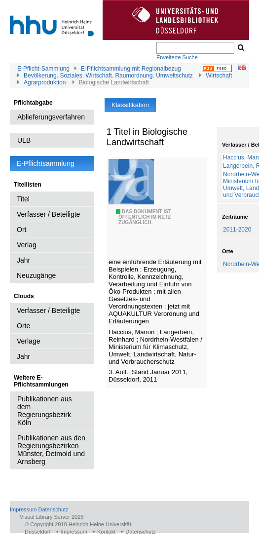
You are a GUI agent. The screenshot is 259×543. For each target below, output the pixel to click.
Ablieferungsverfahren (51, 117)
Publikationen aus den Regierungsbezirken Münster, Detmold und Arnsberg (51, 449)
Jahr (23, 260)
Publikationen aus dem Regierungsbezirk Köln (44, 411)
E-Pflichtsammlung (45, 163)
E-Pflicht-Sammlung (43, 68)
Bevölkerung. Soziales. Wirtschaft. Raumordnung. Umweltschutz (108, 75)
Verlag (27, 245)
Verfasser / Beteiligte (48, 214)
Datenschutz (53, 509)
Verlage (28, 341)
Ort (21, 229)
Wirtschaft (219, 75)
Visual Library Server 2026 (51, 517)
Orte (23, 326)
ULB (24, 140)
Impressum (23, 509)
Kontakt (106, 532)
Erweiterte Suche (177, 57)
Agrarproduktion (45, 82)
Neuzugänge (36, 275)
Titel (23, 199)
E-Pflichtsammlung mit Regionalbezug (131, 68)
